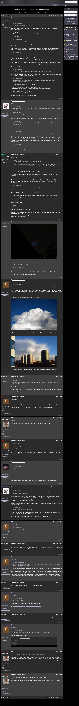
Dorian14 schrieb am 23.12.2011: (20, 466)
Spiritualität (33, 5)
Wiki (52, 2)
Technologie (48, 5)
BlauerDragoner (5, 543)
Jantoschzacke (4, 417)
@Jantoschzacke (15, 259)
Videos (35, 2)
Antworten (41, 12)
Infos (53, 12)
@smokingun (14, 20)
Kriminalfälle (26, 5)
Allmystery (7, 2)
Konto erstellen (71, 23)
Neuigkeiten (58, 2)
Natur (60, 5)
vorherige (51, 15)
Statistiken (41, 2)
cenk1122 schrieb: (17, 598)
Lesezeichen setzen (5, 27)
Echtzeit (16, 2)
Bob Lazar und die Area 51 (71, 49)
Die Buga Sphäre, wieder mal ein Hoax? (71, 58)
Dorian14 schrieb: (17, 106)
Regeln (13, 702)
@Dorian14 (13, 103)
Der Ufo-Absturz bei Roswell (71, 41)
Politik (16, 5)
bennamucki (4, 222)
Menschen (3, 5)
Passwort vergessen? (71, 21)
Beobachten (34, 12)
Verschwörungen (41, 5)
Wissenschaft (10, 5)
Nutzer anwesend (70, 8)
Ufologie (55, 5)
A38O (2, 280)
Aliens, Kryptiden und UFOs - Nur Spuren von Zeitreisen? (71, 31)
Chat (47, 2)
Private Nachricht (4, 24)
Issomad (3, 462)
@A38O (13, 420)
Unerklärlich (31, 9)
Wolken (35, 9)
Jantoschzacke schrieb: (18, 262)
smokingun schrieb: (17, 23)
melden (60, 98)
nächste (59, 15)
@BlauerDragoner (15, 559)
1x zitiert (56, 98)
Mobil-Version (19, 702)
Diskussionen (23, 2)
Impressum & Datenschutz (6, 702)
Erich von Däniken (71, 45)
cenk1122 (3, 582)
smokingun (4, 101)
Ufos (28, 9)
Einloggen (72, 18)
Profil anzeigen (4, 22)
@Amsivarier (14, 205)
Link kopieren (4, 25)
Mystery (20, 5)
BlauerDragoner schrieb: (18, 562)
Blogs (30, 2)
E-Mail (47, 9)
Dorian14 (3, 18)
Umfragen (65, 5)
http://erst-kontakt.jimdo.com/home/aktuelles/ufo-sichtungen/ (26, 654)
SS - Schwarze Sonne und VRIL (71, 53)
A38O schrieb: (16, 380)
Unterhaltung (71, 5)
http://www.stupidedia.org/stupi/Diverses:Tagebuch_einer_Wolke (27, 606)
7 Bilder (22, 12)
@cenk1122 (13, 595)
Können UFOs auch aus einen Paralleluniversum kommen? (71, 36)
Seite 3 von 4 (5, 15)
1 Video (27, 12)
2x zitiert (56, 219)
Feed (45, 9)
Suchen (47, 12)
